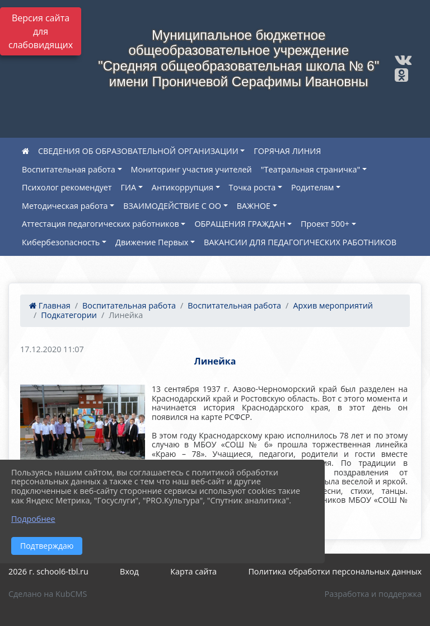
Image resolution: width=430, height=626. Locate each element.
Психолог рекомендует (67, 187)
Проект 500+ (325, 223)
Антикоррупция (182, 187)
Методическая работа (65, 205)
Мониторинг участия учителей (191, 169)
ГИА (129, 187)
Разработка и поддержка (373, 593)
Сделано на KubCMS (47, 593)
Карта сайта (193, 571)
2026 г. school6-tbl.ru (48, 571)
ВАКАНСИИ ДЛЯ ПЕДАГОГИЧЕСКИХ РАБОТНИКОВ (300, 242)
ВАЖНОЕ (253, 205)
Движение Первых (151, 242)
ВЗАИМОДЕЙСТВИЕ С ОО (172, 205)
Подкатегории (69, 315)
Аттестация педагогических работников (100, 223)
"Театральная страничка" (310, 169)
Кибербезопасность (61, 242)
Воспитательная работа (68, 169)
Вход (129, 571)
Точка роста (252, 187)
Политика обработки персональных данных (335, 571)
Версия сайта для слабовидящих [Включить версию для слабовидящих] (40, 31)
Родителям (312, 187)
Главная (50, 305)
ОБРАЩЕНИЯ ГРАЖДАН (239, 223)
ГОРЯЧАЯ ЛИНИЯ (287, 151)
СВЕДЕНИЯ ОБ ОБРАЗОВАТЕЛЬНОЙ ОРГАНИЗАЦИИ (138, 151)
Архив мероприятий (333, 305)
